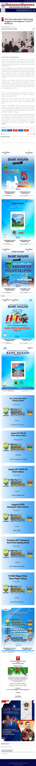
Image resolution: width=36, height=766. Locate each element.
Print (9, 28)
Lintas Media (11, 763)
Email (14, 28)
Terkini (7, 750)
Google (21, 764)
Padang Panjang (9, 127)
